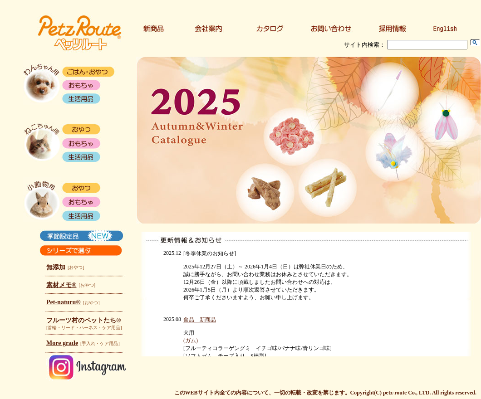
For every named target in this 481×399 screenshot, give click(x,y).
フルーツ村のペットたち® (83, 320)
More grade (62, 343)
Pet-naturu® (63, 302)
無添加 (55, 267)
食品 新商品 (199, 319)
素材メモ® (61, 285)
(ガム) (190, 340)
